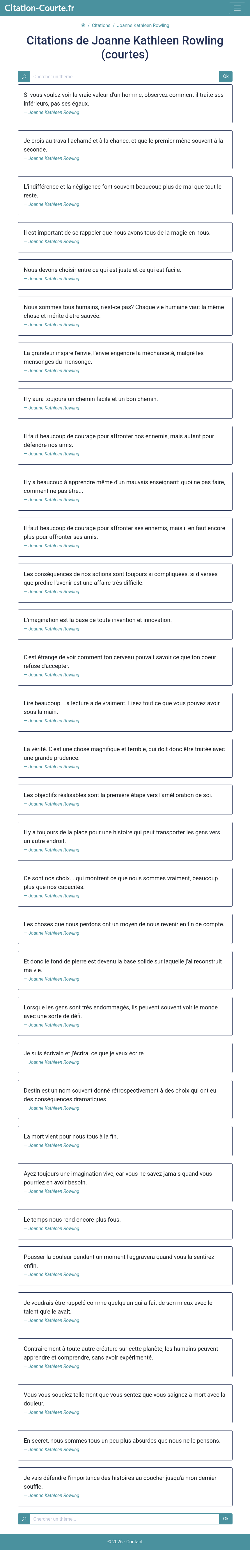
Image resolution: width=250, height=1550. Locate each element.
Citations (101, 25)
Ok (225, 76)
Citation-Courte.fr (39, 7)
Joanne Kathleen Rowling (54, 112)
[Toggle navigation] (237, 8)
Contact (134, 1541)
